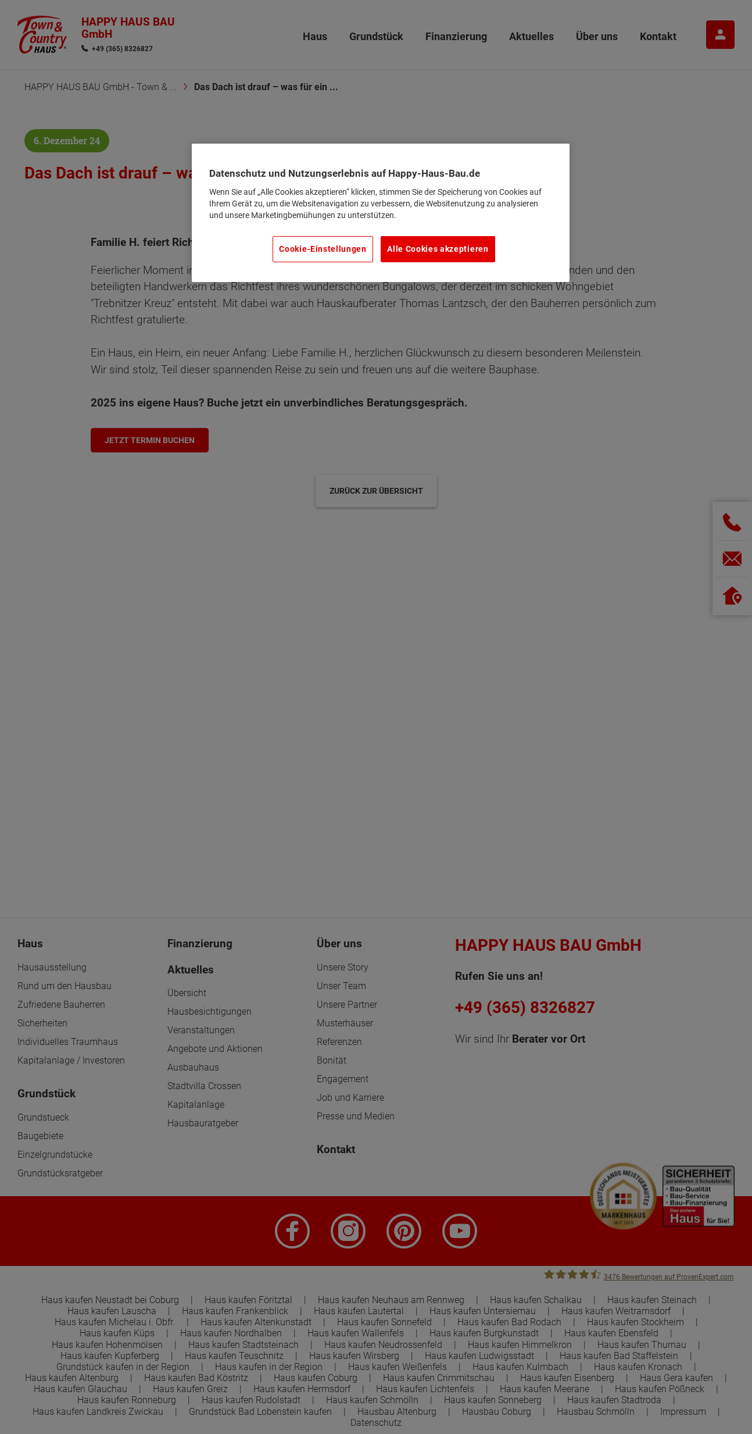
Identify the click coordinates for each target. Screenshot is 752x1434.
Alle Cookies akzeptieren (437, 249)
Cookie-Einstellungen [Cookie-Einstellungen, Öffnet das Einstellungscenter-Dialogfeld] (323, 249)
